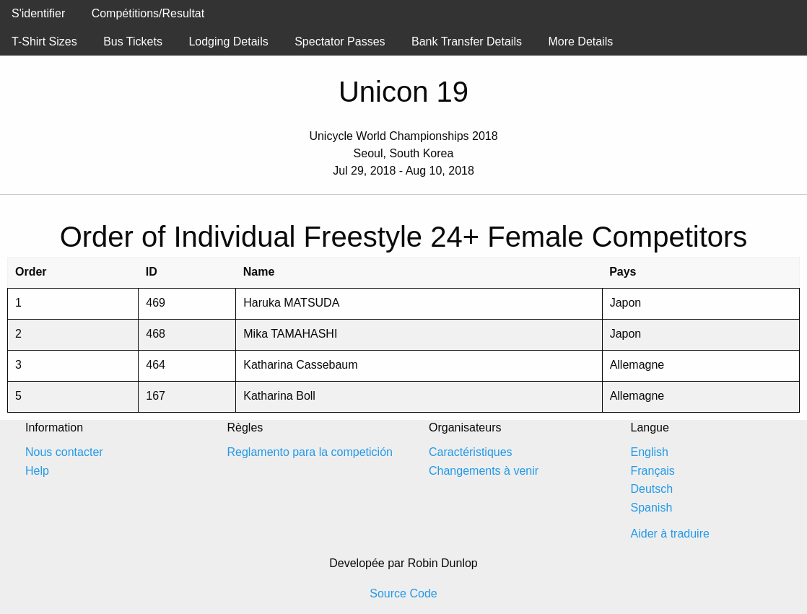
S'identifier (38, 13)
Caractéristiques (470, 452)
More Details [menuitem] (580, 41)
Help (37, 471)
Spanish (652, 507)
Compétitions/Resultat (148, 13)
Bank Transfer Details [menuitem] (466, 41)
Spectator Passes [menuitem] (340, 41)
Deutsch (652, 489)
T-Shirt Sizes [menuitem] (44, 41)
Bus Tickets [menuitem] (132, 41)
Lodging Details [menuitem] (228, 41)
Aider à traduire (670, 533)
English (649, 452)
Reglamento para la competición (310, 452)
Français (653, 471)
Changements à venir (483, 471)
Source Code (403, 593)
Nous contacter (64, 452)
